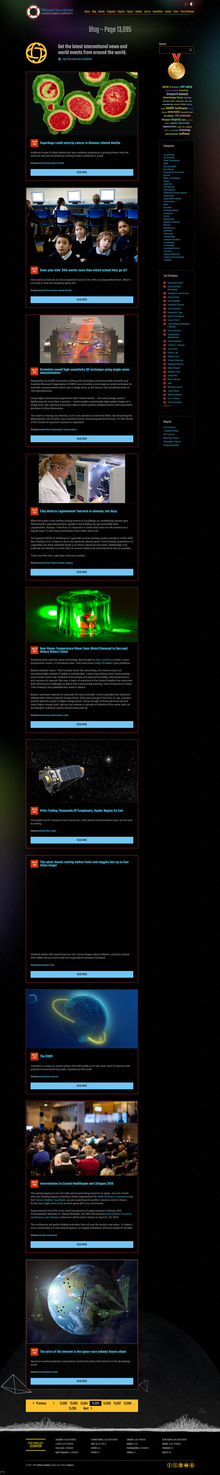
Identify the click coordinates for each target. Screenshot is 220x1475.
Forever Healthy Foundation (50, 1199)
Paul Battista (174, 308)
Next (86, 1408)
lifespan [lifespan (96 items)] (166, 119)
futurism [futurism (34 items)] (189, 105)
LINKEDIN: (130, 1440)
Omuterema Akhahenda (173, 336)
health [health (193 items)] (170, 108)
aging (166, 181)
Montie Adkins (43, 965)
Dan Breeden (174, 301)
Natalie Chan (174, 371)
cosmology (168, 245)
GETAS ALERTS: (167, 1440)
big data (167, 207)
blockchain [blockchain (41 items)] (187, 98)
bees (165, 204)
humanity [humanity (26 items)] (190, 109)
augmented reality (172, 198)
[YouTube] (186, 1465)
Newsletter (158, 11)
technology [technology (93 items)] (185, 130)
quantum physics (70, 430)
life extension (52, 1235)
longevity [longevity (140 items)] (176, 120)
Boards (101, 11)
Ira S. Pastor (174, 398)
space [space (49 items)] (166, 130)
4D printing (168, 157)
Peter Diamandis (171, 160)
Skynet (166, 175)
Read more (82, 172)
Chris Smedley (175, 402)
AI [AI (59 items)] (170, 87)
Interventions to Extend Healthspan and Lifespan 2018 (76, 1184)
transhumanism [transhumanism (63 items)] (171, 134)
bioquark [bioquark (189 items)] (172, 94)
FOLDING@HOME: (133, 1448)
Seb (169, 383)
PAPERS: (94, 1452)
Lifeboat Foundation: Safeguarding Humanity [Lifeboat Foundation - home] (50, 11)
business (167, 230)
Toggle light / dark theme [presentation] (192, 4)
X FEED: (58, 1444)
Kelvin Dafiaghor (176, 316)
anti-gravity (169, 186)
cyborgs (167, 260)
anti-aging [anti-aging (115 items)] (186, 87)
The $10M (46, 1056)
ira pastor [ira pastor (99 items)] (169, 115)
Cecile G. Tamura (176, 345)
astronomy (168, 195)
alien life (167, 184)
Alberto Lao (173, 356)
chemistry (168, 233)
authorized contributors (81, 59)
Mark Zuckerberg (171, 178)
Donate (138, 11)
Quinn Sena (173, 297)
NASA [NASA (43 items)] (184, 120)
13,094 (84, 1403)
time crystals (103, 659)
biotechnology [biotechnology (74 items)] (169, 97)
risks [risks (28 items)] (183, 127)
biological (168, 213)
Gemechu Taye (175, 312)
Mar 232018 (34, 143)
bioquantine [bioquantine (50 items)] (183, 90)
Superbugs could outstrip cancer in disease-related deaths (80, 143)
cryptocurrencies (171, 254)
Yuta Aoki (172, 348)
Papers (130, 11)
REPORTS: (94, 1448)
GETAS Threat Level (35, 1445)
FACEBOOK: (60, 1440)
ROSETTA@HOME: (62, 1452)
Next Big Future (171, 438)
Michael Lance (175, 387)
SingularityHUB (170, 445)
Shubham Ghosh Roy (178, 293)
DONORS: (130, 1444)
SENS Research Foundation (113, 1196)
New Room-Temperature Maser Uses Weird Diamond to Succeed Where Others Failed (84, 650)
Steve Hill (41, 1235)
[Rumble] (192, 1465)
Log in (65, 59)
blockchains (169, 228)
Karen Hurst (173, 320)
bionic (166, 216)
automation (169, 201)
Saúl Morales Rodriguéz (174, 288)
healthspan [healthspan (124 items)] (181, 108)
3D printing (168, 154)
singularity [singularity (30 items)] (189, 127)
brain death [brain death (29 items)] (166, 101)
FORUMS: (130, 1452)
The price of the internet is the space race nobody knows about (83, 1352)
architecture (169, 189)
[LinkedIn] (180, 1465)
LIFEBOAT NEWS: (97, 1440)
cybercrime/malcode (173, 257)
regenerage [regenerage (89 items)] (184, 123)
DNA (165, 163)
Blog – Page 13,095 (110, 30)
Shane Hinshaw (175, 360)
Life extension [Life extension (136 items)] (183, 116)
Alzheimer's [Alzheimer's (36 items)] (176, 87)
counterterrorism (171, 248)
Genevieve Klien (44, 163)
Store (176, 11)
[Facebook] (169, 1465)
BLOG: (93, 1444)
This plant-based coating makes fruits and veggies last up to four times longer (84, 863)
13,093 (74, 1403)
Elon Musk (168, 169)
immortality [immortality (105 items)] (174, 112)
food (52, 965)
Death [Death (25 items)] (190, 101)
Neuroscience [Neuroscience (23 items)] (189, 120)
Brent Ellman (174, 379)
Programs (111, 11)
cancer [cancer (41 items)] (172, 101)
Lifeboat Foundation (44, 1465)
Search (190, 50)
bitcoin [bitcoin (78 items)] (180, 97)
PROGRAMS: (166, 1448)
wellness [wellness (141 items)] (184, 134)
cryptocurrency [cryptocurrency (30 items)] (179, 101)
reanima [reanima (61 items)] (173, 123)
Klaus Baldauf (175, 341)
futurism (55, 1077)
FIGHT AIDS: (60, 1448)
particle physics (57, 430)
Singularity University (173, 172)
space (66, 715)
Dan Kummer (174, 330)
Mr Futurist (168, 434)
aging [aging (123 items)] (165, 87)
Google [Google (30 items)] (163, 109)
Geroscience (169, 427)
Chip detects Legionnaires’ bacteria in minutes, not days (78, 511)
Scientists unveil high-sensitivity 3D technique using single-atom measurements (84, 371)
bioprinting (168, 219)
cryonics (167, 251)
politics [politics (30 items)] (167, 123)
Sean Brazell (174, 368)
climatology (169, 236)
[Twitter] (175, 1465)
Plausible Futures (172, 441)
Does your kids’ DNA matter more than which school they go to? (83, 270)
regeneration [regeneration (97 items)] (169, 126)
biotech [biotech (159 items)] (183, 94)
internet (55, 1372)
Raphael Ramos (175, 364)
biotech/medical (58, 163)
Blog (94, 11)
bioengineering (170, 210)
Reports (121, 11)
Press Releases (187, 11)
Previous (41, 1403)
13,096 (107, 1403)
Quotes (168, 11)
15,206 (72, 1408)
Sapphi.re (70, 1465)
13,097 (117, 1403)
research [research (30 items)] (179, 127)
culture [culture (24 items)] (186, 101)
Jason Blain (173, 391)
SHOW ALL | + (167, 406)
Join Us (147, 11)
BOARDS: (165, 1444)
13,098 (127, 1403)
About (87, 11)
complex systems (172, 239)
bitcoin (166, 225)
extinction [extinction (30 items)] (177, 105)
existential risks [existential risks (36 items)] (167, 105)
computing (69, 563)
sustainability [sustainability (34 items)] (173, 131)
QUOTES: (165, 1452)
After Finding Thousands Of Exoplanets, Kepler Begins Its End (81, 811)
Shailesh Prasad (176, 304)
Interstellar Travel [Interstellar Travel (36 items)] (187, 112)
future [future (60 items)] (183, 104)
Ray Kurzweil (169, 166)
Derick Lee (173, 352)
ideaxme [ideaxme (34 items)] (164, 113)
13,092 (63, 1403)
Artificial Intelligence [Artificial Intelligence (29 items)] (172, 91)
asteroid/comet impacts (175, 192)
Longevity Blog (170, 430)
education (68, 290)
